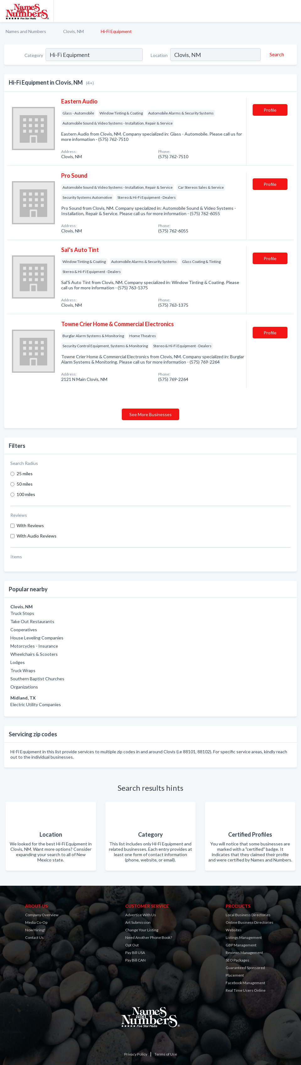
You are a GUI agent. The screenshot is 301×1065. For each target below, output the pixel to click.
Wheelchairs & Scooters (34, 654)
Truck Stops (22, 613)
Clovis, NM (73, 31)
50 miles (25, 484)
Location (159, 55)
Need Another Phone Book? (148, 937)
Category (33, 55)
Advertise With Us (140, 914)
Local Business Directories (248, 914)
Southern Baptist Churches (37, 678)
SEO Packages (237, 960)
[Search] (276, 54)
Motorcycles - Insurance (34, 646)
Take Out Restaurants (32, 621)
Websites (234, 930)
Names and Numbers (26, 31)
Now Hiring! (35, 930)
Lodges (17, 662)
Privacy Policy (135, 1054)
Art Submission (138, 922)
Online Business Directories (249, 922)
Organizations (24, 686)
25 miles (25, 473)
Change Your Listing (141, 930)
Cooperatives (23, 629)
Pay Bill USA (135, 952)
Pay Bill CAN (135, 960)
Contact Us (34, 937)
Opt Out (132, 945)
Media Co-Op (36, 922)
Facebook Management (245, 982)
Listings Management (244, 937)
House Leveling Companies (36, 637)
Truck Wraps (22, 670)
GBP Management (241, 945)
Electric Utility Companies (35, 704)
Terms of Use (165, 1054)
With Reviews (30, 525)
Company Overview (41, 914)
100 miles (26, 494)
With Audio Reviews (36, 535)
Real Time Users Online (246, 990)
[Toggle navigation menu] (292, 11)
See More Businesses (150, 414)
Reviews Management (244, 952)
